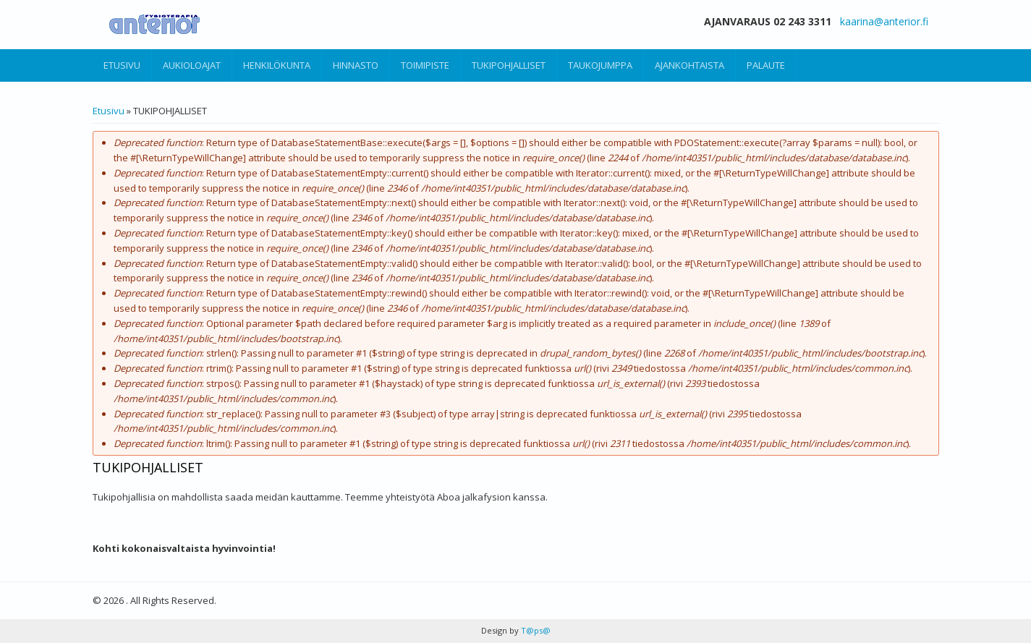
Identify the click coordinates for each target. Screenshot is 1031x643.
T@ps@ (535, 630)
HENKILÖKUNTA (276, 65)
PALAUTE (766, 65)
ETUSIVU (121, 65)
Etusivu (108, 110)
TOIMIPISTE (425, 65)
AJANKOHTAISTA (689, 65)
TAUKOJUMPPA (600, 65)
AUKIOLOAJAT (192, 65)
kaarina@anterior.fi (884, 21)
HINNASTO (355, 65)
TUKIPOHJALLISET (509, 65)
